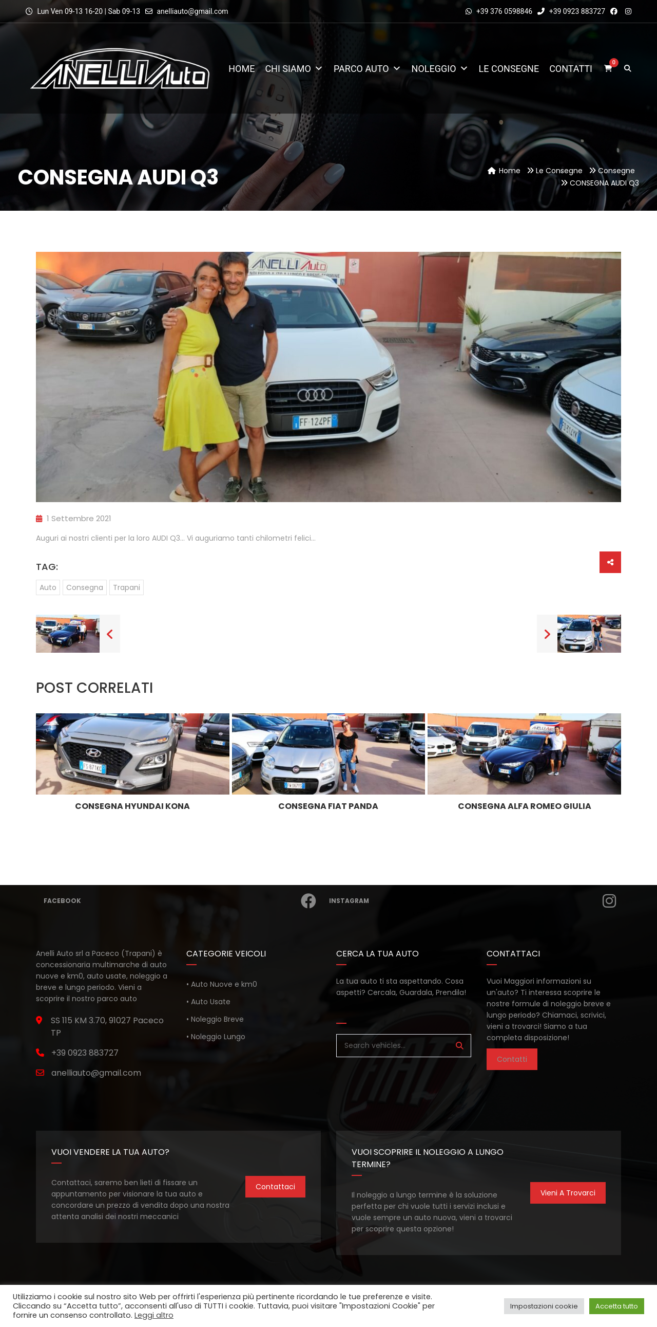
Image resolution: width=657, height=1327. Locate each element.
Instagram (472, 901)
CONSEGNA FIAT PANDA (328, 806)
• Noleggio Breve (215, 1019)
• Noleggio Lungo (215, 1036)
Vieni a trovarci (567, 1193)
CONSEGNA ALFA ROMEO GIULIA (524, 806)
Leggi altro (153, 1315)
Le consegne (509, 68)
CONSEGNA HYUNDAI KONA (132, 806)
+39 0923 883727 (571, 11)
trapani (126, 587)
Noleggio (440, 68)
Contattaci (275, 1187)
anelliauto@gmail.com (192, 11)
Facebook (179, 901)
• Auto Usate (208, 1002)
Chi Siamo (294, 68)
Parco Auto (367, 68)
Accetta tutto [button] (616, 1306)
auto (48, 587)
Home (241, 68)
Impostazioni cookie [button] (544, 1306)
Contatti (570, 68)
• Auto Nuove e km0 (221, 984)
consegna (84, 587)
